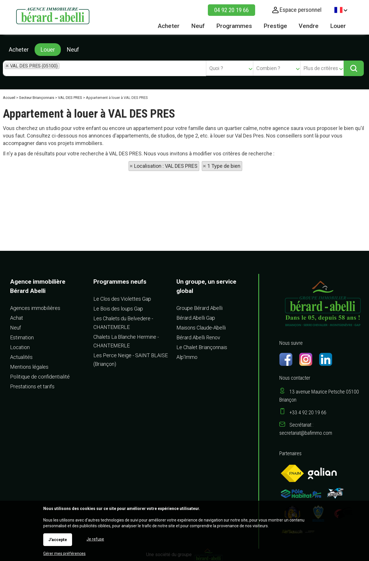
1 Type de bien (223, 166)
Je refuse (95, 539)
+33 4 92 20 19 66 (307, 412)
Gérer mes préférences (64, 553)
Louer (47, 49)
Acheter (19, 49)
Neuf (73, 49)
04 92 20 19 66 (231, 10)
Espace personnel (300, 9)
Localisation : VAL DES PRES (165, 166)
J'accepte (57, 539)
